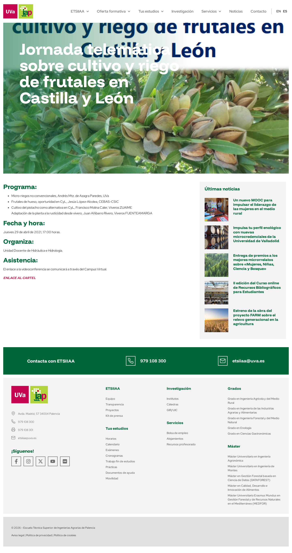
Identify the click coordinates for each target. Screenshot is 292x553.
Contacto (258, 11)
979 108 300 (153, 361)
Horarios (111, 438)
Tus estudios (151, 11)
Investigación (182, 11)
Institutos (173, 399)
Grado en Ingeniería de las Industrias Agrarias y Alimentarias (251, 410)
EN (278, 11)
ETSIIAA (80, 11)
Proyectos (112, 410)
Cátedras (172, 404)
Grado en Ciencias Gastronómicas (249, 433)
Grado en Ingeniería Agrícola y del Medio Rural (253, 401)
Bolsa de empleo (177, 433)
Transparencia (115, 404)
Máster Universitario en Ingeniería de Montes (251, 468)
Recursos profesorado (181, 444)
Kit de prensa (114, 416)
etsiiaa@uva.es (248, 361)
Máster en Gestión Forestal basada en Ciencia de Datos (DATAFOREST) (252, 478)
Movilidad (112, 478)
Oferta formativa (113, 11)
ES (285, 11)
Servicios (211, 11)
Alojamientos (175, 438)
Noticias (236, 11)
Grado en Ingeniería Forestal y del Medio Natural (253, 420)
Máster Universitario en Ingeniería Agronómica (249, 458)
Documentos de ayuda (120, 473)
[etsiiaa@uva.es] (223, 361)
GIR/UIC (172, 410)
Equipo (110, 399)
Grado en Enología (239, 428)
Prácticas (111, 467)
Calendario (112, 444)
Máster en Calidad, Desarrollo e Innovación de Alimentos (247, 488)
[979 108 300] (130, 361)
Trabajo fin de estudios (120, 461)
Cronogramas (114, 455)
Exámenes (112, 450)
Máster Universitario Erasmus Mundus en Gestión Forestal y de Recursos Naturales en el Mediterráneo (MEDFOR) (254, 499)
